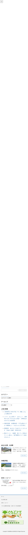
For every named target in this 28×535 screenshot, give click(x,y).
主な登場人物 (4, 499)
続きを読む (24, 455)
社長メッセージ (4, 502)
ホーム (2, 496)
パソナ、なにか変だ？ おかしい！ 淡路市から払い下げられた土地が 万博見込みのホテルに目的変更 (15, 418)
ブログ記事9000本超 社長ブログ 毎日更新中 (11, 505)
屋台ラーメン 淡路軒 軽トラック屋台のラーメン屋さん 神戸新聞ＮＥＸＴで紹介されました (15, 435)
